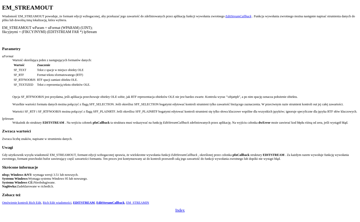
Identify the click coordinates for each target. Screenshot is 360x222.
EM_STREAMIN (137, 202)
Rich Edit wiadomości (57, 202)
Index (180, 210)
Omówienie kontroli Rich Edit (21, 202)
